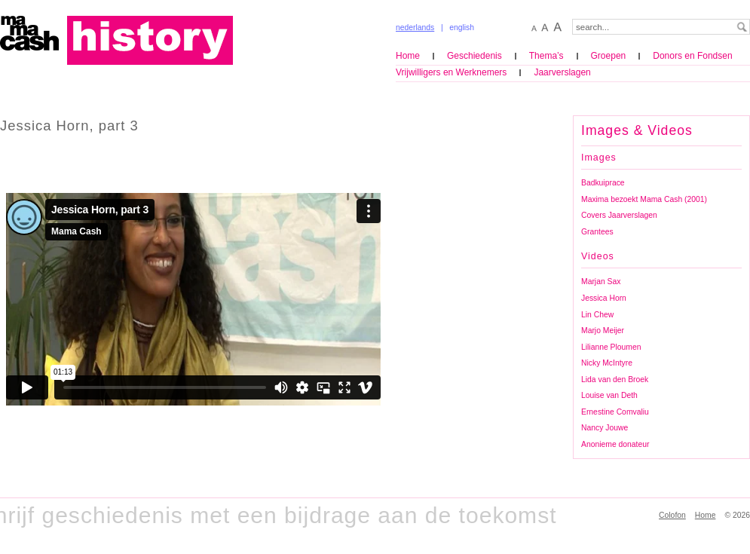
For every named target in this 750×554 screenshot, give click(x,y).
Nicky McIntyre (606, 363)
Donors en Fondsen (692, 56)
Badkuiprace (603, 183)
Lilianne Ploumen (611, 347)
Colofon (672, 515)
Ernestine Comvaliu (615, 412)
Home (408, 56)
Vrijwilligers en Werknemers (451, 72)
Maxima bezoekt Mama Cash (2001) (644, 199)
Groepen (608, 56)
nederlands (415, 27)
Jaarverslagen (562, 72)
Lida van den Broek (614, 379)
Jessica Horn (603, 298)
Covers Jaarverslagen (619, 215)
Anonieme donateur (615, 444)
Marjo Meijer (602, 330)
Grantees (597, 232)
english (461, 27)
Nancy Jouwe (604, 428)
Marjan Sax (600, 281)
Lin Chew (597, 315)
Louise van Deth (609, 395)
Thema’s (546, 56)
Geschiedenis (474, 56)
